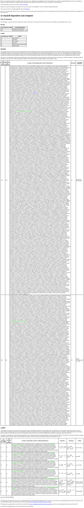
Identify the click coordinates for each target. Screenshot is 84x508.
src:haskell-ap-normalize (39, 71)
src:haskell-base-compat (23, 300)
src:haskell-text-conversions (56, 254)
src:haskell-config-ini (35, 96)
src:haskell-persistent (39, 209)
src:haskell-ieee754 (21, 164)
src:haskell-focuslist (14, 126)
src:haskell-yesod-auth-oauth (63, 284)
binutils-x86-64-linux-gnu (62, 484)
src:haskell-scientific (47, 228)
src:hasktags (38, 290)
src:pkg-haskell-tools (65, 291)
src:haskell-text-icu (66, 254)
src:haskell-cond (55, 94)
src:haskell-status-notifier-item (57, 241)
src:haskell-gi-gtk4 (34, 137)
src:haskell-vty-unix (14, 274)
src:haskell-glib (54, 138)
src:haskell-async (13, 73)
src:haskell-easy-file (54, 117)
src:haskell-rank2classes (28, 221)
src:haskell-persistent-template (16, 210)
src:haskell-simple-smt (51, 234)
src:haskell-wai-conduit (53, 274)
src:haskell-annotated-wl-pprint (49, 69)
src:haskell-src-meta (36, 240)
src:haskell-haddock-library (15, 142)
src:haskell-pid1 (26, 210)
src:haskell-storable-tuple (63, 242)
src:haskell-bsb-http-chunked (57, 81)
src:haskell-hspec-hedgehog (61, 156)
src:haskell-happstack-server (55, 142)
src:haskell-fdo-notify (14, 123)
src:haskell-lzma (13, 182)
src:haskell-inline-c (63, 165)
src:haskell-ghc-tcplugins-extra (37, 132)
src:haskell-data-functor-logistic (25, 107)
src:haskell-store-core (21, 244)
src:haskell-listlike (27, 180)
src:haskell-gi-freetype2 (38, 135)
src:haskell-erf (13, 120)
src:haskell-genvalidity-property (19, 131)
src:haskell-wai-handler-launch (25, 276)
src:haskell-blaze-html (54, 79)
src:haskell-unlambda (35, 267)
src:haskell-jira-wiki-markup (39, 170)
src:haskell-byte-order (16, 82)
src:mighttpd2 (42, 291)
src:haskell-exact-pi (37, 120)
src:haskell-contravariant (42, 97)
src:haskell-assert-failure (54, 72)
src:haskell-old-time (18, 202)
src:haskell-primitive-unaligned (27, 216)
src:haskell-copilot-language (34, 99)
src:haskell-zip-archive (48, 289)
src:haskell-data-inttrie (45, 107)
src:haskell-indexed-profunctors (52, 164)
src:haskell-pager (65, 205)
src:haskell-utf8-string (16, 270)
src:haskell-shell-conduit (25, 233)
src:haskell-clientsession (41, 91)
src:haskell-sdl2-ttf (33, 229)
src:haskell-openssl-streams (38, 203)
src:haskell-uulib (60, 270)
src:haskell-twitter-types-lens (16, 264)
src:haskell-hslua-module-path (26, 152)
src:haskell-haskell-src (53, 143)
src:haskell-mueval (60, 190)
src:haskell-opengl (64, 202)
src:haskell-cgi (59, 87)
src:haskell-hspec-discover (35, 156)
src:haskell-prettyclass (35, 214)
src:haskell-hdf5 (26, 144)
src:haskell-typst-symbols (22, 265)
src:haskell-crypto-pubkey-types (30, 101)
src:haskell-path (41, 208)
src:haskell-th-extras (62, 258)
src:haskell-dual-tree (27, 117)
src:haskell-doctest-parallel (54, 116)
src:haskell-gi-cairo (42, 133)
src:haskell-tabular (66, 246)
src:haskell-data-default (50, 106)
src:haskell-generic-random (17, 130)
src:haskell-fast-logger (61, 122)
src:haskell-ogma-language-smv (19, 201)
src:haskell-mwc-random (32, 193)
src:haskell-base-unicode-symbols (56, 75)
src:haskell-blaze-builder (44, 79)
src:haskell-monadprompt (24, 189)
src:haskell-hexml (54, 145)
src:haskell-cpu (20, 100)
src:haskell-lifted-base (63, 178)
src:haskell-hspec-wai (39, 157)
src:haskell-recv (47, 222)
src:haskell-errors (19, 120)
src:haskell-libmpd (28, 178)
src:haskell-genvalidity (39, 130)
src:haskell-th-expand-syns (52, 258)
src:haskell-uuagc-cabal (35, 270)
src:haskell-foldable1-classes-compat (37, 126)
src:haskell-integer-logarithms (52, 167)
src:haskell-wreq (55, 279)
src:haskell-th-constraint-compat (37, 403)
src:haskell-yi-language (26, 288)
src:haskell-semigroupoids (15, 389)
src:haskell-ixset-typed (27, 170)
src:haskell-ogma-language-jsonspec (50, 200)
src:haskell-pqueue (55, 213)
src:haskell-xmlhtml (62, 283)
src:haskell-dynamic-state (37, 117)
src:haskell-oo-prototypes (44, 202)
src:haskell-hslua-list (48, 151)
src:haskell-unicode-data (23, 266)
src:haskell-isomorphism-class (16, 170)
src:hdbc (48, 290)
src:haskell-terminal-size (34, 252)
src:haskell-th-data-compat (23, 258)
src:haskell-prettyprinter (45, 214)
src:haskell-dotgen (64, 116)
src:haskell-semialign (60, 229)
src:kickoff (23, 291)
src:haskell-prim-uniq (47, 215)
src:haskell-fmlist (64, 125)
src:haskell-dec (60, 109)
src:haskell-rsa (24, 227)
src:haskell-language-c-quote (39, 175)
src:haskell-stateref (59, 240)
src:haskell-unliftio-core (54, 267)
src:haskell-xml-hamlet (15, 283)
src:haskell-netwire (34, 194)
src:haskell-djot (50, 114)
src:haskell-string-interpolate (24, 245)
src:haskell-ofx (30, 199)
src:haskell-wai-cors (62, 274)
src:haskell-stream (30, 244)
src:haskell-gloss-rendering (18, 139)
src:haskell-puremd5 (40, 218)
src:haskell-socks (66, 238)
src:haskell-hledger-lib (26, 148)
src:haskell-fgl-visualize (48, 123)
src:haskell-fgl (29, 123)
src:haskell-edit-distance (19, 118)
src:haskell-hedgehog (41, 144)
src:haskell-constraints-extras (31, 97)
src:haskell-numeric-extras (40, 197)
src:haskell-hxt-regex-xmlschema (20, 163)
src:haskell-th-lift (13, 259)
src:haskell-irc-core (43, 169)
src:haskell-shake (63, 232)
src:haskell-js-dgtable (57, 170)
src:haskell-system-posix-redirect (55, 246)
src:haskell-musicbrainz (59, 192)
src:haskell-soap (50, 238)
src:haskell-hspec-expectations (48, 156)
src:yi (29, 293)
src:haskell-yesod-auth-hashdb (50, 284)
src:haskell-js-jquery (14, 171)
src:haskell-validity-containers (32, 271)
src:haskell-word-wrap (39, 279)
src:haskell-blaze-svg (14, 80)
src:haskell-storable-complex (40, 242)
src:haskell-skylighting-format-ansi (55, 235)
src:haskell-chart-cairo (35, 88)
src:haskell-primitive (64, 215)
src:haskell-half (32, 142)
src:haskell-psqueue (23, 218)
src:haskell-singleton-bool (61, 234)
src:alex (15, 66)
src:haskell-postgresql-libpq (16, 213)
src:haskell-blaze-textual (24, 80)
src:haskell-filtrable (62, 124)
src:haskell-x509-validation (46, 280)
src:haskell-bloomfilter (34, 80)
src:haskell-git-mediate (31, 138)
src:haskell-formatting (57, 126)
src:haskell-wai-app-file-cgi (31, 274)
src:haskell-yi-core (37, 286)
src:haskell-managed (33, 182)
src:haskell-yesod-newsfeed (55, 285)
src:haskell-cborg (13, 87)
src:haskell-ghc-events (42, 131)
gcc (65, 446)
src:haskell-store (13, 244)
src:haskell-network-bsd (52, 194)
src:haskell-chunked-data (15, 90)
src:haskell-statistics (46, 241)
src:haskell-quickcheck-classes (61, 218)
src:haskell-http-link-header (22, 161)
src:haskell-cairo (50, 85)
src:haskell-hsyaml (60, 157)
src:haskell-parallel (37, 207)
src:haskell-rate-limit (37, 221)
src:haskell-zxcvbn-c (31, 290)
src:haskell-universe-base (55, 266)
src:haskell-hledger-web (46, 148)
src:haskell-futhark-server (15, 129)
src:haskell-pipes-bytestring (55, 210)
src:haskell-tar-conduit (49, 247)
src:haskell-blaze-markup (64, 79)
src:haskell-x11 (62, 279)
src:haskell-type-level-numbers (49, 264)
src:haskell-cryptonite (43, 316)
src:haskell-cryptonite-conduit (20, 105)
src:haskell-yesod (30, 284)
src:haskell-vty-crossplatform (61, 273)
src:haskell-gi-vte (60, 137)
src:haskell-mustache (56, 366)
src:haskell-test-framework (54, 252)
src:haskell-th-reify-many (55, 259)
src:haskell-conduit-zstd (26, 96)
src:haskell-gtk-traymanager (45, 141)
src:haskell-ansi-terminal (61, 69)
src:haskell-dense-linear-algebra (43, 110)
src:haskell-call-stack (59, 85)
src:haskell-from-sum (25, 128)
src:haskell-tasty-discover (30, 248)
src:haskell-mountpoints (51, 190)
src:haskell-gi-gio (23, 136)
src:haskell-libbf (13, 178)
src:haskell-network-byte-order (63, 194)
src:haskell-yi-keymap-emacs (59, 286)
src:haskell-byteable (26, 82)
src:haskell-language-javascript (39, 176)
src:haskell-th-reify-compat (44, 259)
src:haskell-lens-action (33, 177)
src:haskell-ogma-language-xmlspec (47, 201)
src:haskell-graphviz (52, 139)
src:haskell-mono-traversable (57, 189)
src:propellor (12, 292)
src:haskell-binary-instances (44, 78)
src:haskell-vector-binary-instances (17, 272)
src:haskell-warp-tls (33, 277)
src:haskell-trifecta (48, 263)
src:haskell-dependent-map (56, 110)
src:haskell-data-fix (14, 107)
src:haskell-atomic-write (34, 73)
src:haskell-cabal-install (29, 85)
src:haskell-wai (22, 274)
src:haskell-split (29, 239)
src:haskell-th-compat (58, 257)
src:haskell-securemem (42, 229)
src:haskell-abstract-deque (28, 67)
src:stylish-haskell (33, 292)
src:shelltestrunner (25, 292)
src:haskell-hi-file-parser (15, 146)
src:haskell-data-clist (40, 106)
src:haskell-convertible (33, 98)
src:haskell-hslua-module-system (40, 152)
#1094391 (35, 92)
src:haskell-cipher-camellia (26, 90)
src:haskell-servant (56, 231)
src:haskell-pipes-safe (27, 212)
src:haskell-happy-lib (65, 142)
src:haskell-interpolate (14, 168)
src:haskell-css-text (31, 105)
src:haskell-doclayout (25, 116)
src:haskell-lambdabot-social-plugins (51, 174)
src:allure (19, 66)
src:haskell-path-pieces (58, 208)
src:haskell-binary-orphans (55, 78)
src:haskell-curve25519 (54, 105)
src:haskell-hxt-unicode (53, 163)
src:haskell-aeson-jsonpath (42, 68)
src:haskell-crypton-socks (63, 103)
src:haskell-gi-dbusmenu (15, 135)
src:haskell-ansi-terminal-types (16, 71)
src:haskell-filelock (14, 124)
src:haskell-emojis (14, 119)
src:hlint (67, 290)
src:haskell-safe (46, 227)
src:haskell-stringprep (54, 245)
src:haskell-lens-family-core (53, 177)
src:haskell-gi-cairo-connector (52, 133)
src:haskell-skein (22, 235)
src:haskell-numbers (30, 197)
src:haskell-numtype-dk (62, 197)
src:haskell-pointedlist (44, 212)
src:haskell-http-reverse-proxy (44, 161)
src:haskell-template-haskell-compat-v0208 (54, 251)
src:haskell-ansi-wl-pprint (28, 71)
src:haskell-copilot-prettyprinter (58, 99)
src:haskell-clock (49, 91)
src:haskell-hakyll (25, 142)
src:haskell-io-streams (51, 168)
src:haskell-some (13, 239)
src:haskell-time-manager (54, 260)
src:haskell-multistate (38, 192)
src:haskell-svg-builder (15, 246)
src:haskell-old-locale (36, 371)
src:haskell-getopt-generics (32, 131)
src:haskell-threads (21, 260)
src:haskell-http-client (63, 158)
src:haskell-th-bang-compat (48, 257)
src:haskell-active (56, 67)
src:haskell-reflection (14, 224)
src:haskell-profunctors (50, 216)
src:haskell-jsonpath (30, 171)
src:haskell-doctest (44, 116)
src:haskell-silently (19, 234)
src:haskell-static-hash (37, 241)
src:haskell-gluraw (28, 139)
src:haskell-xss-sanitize (15, 284)
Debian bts (27, 9)
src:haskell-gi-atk (33, 133)
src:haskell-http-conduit (50, 160)
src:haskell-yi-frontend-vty (47, 286)
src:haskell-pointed (36, 212)
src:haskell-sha (56, 232)
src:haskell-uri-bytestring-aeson (39, 269)
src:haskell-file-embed (57, 123)
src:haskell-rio (56, 226)
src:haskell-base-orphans (33, 75)
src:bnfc (23, 66)
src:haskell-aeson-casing (22, 68)
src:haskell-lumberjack (61, 181)
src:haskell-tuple (55, 263)
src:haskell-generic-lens (54, 129)
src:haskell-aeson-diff (32, 68)
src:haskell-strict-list (59, 244)
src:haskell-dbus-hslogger (43, 109)
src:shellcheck (18, 292)
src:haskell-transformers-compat (37, 263)
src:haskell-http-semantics (56, 161)
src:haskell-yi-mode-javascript (61, 288)
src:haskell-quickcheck (50, 218)
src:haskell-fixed (35, 125)
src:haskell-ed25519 (30, 326)
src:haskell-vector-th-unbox (26, 273)
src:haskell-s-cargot (38, 227)
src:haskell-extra (52, 122)
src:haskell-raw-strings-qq (47, 221)
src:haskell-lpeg (13, 181)
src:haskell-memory (35, 183)
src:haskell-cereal (30, 87)
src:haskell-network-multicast (52, 195)
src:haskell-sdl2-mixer (24, 229)
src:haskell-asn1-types (44, 72)
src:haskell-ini (55, 165)
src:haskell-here (20, 145)
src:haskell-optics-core (59, 203)
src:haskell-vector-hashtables (42, 272)
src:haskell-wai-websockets (15, 277)
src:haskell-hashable (14, 143)
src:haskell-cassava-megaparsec (50, 86)
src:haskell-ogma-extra (56, 199)
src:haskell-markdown (52, 182)
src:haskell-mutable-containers (20, 193)
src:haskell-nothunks (21, 197)
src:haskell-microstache (30, 186)
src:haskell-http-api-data (53, 158)
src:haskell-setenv (40, 232)
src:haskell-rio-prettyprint (15, 227)
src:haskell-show (56, 233)
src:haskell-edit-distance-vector (30, 118)
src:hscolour (12, 291)
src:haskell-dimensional (50, 113)
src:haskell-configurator (51, 312)
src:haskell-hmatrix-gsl (64, 148)
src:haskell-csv (39, 105)
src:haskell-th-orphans (33, 259)
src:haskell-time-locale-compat (42, 260)
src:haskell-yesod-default (34, 285)
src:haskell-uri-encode (51, 269)
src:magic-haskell (35, 291)
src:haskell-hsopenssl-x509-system (32, 155)
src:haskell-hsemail (44, 150)
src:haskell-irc (36, 169)
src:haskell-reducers (55, 222)
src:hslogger (17, 291)
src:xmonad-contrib (61, 292)
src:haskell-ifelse (29, 164)
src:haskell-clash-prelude (64, 90)
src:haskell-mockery (44, 187)
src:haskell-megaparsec (26, 183)
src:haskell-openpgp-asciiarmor (26, 203)
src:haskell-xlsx (36, 282)
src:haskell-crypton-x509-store (27, 104)
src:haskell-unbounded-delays (44, 265)
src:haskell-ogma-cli (37, 199)
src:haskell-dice (13, 113)
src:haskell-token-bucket (42, 261)
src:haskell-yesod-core (24, 285)
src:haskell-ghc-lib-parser (64, 131)
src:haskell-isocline (62, 169)
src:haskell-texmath (38, 253)
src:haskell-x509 (16, 280)
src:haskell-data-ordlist (62, 319)
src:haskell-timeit (13, 261)
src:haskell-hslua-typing (23, 344)
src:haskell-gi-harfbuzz (43, 137)
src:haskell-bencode (62, 77)
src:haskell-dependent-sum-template (17, 15)
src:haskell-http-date (59, 160)
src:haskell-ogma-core (46, 199)
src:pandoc (53, 291)
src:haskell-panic (21, 207)
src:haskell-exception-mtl (46, 120)
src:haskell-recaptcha (26, 222)
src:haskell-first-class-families (25, 125)
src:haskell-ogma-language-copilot (22, 200)
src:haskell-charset (19, 88)
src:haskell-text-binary (56, 253)
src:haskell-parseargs (58, 207)
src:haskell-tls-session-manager (30, 261)
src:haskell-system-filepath (42, 246)
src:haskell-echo (61, 117)
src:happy (20, 67)
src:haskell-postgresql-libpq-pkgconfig (30, 213)
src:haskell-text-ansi (47, 253)
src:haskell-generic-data (32, 129)
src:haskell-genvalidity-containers (51, 130)
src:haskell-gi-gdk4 (56, 135)
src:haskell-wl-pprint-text (19, 279)
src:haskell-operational (49, 203)
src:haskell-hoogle (22, 149)
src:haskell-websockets (51, 277)
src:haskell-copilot (50, 98)
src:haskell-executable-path (15, 122)
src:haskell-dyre (46, 117)
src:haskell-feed (22, 123)
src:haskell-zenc (21, 289)
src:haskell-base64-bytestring (32, 77)
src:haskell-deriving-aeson (46, 111)
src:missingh (48, 291)
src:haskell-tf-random (26, 257)
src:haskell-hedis (62, 144)
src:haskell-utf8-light (29, 410)
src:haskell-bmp (42, 80)
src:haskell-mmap (27, 187)
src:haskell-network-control (29, 195)
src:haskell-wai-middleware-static (60, 276)
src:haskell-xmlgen (54, 283)
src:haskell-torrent (14, 263)
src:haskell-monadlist (14, 189)
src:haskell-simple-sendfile (40, 234)
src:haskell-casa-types (19, 86)
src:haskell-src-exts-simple (15, 240)
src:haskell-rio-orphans (64, 226)
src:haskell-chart (26, 88)
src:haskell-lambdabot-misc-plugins (59, 173)
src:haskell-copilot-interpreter (21, 99)
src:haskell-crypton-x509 (15, 104)
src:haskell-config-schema (45, 96)
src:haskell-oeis (23, 199)
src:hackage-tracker (14, 67)
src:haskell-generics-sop (29, 130)
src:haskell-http (45, 158)
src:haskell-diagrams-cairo (17, 112)
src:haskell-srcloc (44, 240)
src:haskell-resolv (13, 226)
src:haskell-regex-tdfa (24, 225)
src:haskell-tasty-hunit (38, 250)
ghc (62, 446)
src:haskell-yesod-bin (14, 285)
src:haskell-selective (51, 229)
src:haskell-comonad (60, 93)
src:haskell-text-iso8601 (15, 256)
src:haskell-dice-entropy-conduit (23, 113)
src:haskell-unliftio (44, 267)
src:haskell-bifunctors (14, 78)
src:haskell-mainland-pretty (23, 182)
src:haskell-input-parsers (15, 167)
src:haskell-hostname (35, 341)
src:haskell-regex (22, 224)
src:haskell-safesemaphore (15, 228)
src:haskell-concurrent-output (33, 94)
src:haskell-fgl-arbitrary (37, 123)
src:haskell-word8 (47, 279)
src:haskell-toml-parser (52, 261)
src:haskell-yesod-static (19, 286)
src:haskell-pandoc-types (60, 206)
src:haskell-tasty (58, 247)
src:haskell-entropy (44, 119)
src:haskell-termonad (43, 252)
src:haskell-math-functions (15, 183)
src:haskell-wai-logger (48, 276)
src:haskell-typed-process (61, 264)
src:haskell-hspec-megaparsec (16, 157)
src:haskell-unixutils (26, 267)
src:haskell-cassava (40, 86)
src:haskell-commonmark (60, 92)
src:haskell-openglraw (14, 203)
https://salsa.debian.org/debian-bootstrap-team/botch (40, 501)
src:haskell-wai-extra (14, 276)
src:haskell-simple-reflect (29, 234)
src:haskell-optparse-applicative (22, 205)
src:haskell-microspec (20, 186)
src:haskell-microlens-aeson (20, 184)
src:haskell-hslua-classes (20, 151)
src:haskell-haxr (61, 143)
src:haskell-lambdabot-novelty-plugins (18, 174)
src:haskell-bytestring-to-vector (42, 84)
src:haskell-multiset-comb (28, 192)
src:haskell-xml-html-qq (35, 283)
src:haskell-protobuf (14, 218)
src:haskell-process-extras (40, 216)
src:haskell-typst (13, 265)
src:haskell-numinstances (51, 197)
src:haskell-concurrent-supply (46, 94)
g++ (73, 447)
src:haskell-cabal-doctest (18, 85)
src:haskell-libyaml (36, 178)
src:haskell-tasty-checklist (18, 248)
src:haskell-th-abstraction (36, 257)
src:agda (11, 66)
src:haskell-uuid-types (52, 270)
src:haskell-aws (50, 74)
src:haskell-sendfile (39, 231)
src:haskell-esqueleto (28, 120)
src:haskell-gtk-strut (35, 141)
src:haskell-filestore (54, 124)
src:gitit (53, 66)
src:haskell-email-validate (60, 118)
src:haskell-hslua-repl (60, 154)
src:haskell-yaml (23, 284)
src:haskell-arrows (65, 71)
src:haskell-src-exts (62, 239)
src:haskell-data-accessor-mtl (16, 106)
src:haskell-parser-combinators (23, 208)
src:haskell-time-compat (30, 260)
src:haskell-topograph (62, 261)
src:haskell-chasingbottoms (46, 88)
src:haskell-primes (56, 215)
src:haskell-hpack (27, 150)
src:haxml (44, 290)
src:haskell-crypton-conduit (39, 103)
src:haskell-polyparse (54, 212)
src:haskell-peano (24, 209)
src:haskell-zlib (66, 289)
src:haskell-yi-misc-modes (37, 288)
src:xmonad (54, 292)
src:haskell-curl (45, 105)
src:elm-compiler (47, 66)
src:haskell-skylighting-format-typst (62, 237)
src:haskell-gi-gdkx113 (15, 136)
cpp (60, 447)
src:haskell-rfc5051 (48, 226)
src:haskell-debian (53, 109)
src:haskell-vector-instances (54, 272)
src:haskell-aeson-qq (63, 68)
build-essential (69, 447)
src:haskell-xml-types (44, 283)
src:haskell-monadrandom (35, 189)
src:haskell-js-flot (65, 170)
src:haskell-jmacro (49, 170)
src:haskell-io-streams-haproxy (62, 168)
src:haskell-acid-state (48, 67)
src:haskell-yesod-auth (39, 284)
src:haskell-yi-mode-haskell (49, 288)
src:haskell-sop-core (21, 239)
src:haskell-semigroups (21, 231)
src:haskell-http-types (17, 162)
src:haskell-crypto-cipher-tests (62, 100)
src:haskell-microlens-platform (54, 184)
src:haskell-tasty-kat (47, 250)
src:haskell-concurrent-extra (21, 94)
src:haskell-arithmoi (56, 71)
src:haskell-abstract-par (39, 67)
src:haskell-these (13, 260)
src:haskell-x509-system (35, 280)
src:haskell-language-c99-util (16, 176)
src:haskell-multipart (18, 192)
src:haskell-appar (48, 71)
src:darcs (42, 66)
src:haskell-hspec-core (25, 156)
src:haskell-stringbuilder (44, 245)
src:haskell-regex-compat (53, 224)
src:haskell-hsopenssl (19, 155)
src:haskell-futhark (43, 128)
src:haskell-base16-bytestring (60, 300)
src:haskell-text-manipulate (26, 256)
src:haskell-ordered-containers (47, 205)
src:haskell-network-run (63, 195)
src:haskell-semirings (30, 231)
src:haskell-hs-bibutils (35, 150)
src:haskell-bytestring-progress (28, 84)
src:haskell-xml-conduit (52, 282)
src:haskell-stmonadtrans (29, 242)
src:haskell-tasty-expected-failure (43, 248)
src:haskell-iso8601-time (53, 169)
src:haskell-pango (13, 207)
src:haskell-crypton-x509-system (41, 104)
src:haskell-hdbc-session (17, 144)
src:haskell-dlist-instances (64, 323)
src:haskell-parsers (34, 208)
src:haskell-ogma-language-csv (36, 200)
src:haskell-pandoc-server (49, 206)
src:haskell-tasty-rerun (19, 251)
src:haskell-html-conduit (36, 158)
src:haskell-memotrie (44, 183)
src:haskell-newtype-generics (35, 196)
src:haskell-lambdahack (18, 175)
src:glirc (56, 66)
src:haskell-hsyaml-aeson (54, 345)
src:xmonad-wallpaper (22, 293)
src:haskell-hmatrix (55, 148)
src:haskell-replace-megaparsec (47, 225)
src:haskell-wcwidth (41, 277)
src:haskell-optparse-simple (35, 205)
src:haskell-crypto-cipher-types (16, 101)
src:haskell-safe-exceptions (55, 227)
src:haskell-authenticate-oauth (30, 74)
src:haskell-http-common (39, 160)
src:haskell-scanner (39, 228)
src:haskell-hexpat (62, 145)
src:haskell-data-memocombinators (58, 107)
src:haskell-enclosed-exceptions (24, 119)
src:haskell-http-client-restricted (16, 160)
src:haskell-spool (44, 239)
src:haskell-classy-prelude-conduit (28, 91)
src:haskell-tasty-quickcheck (28, 399)
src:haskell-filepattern (44, 124)
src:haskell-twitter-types (65, 263)
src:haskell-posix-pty (63, 212)
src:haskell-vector (50, 271)
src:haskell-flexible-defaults (45, 125)
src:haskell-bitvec (27, 79)
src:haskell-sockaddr (58, 238)
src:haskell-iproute (21, 169)
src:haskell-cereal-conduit (40, 87)
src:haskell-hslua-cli (30, 151)
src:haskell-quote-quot (48, 220)
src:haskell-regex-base (43, 224)
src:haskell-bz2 (52, 84)
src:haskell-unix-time (17, 267)
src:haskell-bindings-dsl (18, 79)
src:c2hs (26, 66)
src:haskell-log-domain (45, 180)
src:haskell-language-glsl (27, 176)
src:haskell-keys (58, 171)
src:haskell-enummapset (54, 119)
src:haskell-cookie (42, 98)
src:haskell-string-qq (34, 245)
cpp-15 (64, 447)
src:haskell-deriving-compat (58, 111)
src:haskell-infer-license (37, 165)
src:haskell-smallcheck (14, 238)
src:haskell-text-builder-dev (31, 254)
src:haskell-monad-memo (55, 188)
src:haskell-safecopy (65, 227)
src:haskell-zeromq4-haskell (31, 289)
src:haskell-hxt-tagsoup (42, 163)
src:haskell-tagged (14, 247)
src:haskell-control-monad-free (27, 313)
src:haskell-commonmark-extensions (17, 93)
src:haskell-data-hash (36, 107)
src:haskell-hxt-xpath (62, 163)
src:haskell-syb (23, 246)
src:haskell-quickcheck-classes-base (17, 219)
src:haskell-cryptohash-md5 (53, 101)
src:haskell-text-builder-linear (43, 254)
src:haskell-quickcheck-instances (32, 219)
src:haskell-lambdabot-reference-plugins (34, 174)
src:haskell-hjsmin (54, 146)
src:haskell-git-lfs (22, 138)
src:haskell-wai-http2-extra (38, 276)
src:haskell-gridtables (60, 139)
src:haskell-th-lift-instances (23, 259)
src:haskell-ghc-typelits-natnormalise (22, 133)
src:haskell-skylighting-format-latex (46, 237)
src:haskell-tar (42, 247)
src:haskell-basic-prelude (52, 77)
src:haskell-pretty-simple (25, 214)
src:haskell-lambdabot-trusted (27, 357)
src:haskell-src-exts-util (26, 240)
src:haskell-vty (51, 273)
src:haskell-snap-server (41, 238)
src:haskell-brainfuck (27, 81)
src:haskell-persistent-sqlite (64, 209)
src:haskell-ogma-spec (60, 201)
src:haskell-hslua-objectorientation (36, 154)
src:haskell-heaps (33, 144)
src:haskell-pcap (17, 209)
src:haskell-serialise (48, 231)
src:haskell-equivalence (64, 119)
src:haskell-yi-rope (14, 289)
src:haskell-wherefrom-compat (19, 278)
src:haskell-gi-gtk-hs (17, 137)
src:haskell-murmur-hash (49, 192)
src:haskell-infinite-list (47, 165)
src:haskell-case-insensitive (30, 86)
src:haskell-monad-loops (45, 188)
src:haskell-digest (41, 113)
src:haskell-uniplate (45, 266)
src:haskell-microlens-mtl (42, 184)
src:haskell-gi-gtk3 (26, 137)
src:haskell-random (57, 220)
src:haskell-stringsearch (64, 245)
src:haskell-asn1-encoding (23, 72)
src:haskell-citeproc (36, 90)
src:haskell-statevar (18, 241)
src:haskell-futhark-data (52, 128)
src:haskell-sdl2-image (14, 229)
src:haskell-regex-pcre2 (64, 224)
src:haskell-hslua (59, 150)
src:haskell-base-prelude (43, 75)
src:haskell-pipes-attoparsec (43, 210)
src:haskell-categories (62, 86)
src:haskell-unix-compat (29, 409)
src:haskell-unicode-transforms (34, 266)
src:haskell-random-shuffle (16, 221)
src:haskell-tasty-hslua (19, 250)
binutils (60, 482)
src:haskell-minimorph (59, 186)
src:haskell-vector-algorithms (60, 271)
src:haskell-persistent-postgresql (51, 209)
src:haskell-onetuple (27, 202)
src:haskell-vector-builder (30, 272)
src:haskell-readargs (18, 222)
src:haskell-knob (65, 171)
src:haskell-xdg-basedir (46, 417)
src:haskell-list (20, 180)
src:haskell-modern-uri (60, 187)
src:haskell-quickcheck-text (24, 220)
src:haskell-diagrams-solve (50, 112)
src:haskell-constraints (20, 97)
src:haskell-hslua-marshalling (59, 151)
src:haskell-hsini (52, 150)
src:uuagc (45, 292)
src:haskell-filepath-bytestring (33, 124)
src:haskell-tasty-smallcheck (30, 251)
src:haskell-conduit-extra (15, 96)
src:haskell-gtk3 (55, 141)
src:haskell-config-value (56, 96)
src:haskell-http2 (26, 162)
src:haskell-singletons (14, 235)
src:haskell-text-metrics (37, 256)
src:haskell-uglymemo (32, 265)
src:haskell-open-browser (55, 202)
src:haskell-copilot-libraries (46, 99)
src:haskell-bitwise (35, 79)
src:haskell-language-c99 (50, 175)
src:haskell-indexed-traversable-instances (23, 165)
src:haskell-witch (39, 278)
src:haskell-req (65, 225)
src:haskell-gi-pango (52, 137)
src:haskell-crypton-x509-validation (55, 104)
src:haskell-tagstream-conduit (32, 247)
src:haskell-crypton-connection (51, 103)
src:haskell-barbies (57, 74)
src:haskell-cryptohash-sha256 (18, 103)
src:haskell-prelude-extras (64, 213)
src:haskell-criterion (27, 100)
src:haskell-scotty (56, 228)
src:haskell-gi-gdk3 (47, 135)
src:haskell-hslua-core (39, 151)
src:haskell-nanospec (51, 193)
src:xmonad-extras (14, 293)
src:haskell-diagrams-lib (40, 112)
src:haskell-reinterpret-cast (35, 225)
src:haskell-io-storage (41, 168)
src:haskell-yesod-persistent (50, 421)
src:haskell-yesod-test (28, 286)
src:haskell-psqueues (31, 218)
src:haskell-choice (64, 88)
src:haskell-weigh (60, 277)
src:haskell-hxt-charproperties (50, 162)
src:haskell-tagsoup (22, 247)
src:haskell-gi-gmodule (40, 136)
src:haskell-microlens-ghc (31, 184)
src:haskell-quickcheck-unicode (36, 220)
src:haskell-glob (61, 138)
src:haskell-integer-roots (64, 167)
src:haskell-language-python (52, 176)
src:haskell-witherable (47, 278)
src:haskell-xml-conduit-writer (63, 282)
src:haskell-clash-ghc (45, 90)
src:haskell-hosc (58, 149)
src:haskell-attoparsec (43, 73)
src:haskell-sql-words (53, 239)
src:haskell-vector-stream (15, 273)
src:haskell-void (44, 273)
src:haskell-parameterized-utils (47, 207)
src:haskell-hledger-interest (15, 148)
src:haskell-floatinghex (56, 125)
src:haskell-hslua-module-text (53, 152)
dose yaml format (24, 4)
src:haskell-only (35, 202)
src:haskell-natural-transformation (63, 193)
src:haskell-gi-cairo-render (64, 133)
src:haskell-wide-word (30, 278)
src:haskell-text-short (57, 256)
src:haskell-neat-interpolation (16, 194)
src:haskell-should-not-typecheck (45, 233)
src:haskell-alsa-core (28, 69)
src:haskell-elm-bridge (50, 118)
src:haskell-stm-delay (18, 242)
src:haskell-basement (42, 77)
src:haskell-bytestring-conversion (63, 82)
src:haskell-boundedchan (40, 303)
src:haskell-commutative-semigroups (47, 93)
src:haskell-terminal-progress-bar (21, 252)
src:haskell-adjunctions (65, 67)
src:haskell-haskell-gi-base (43, 143)
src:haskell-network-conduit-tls (16, 195)
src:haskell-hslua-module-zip (23, 154)
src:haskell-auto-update (41, 74)
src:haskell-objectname (15, 199)
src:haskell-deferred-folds (31, 110)
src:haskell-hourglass (18, 150)
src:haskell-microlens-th (59, 361)
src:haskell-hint (46, 146)
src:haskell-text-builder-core (19, 254)
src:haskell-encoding (35, 119)
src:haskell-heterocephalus (37, 145)
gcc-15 (61, 465)
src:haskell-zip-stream (58, 289)
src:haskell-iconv (13, 164)
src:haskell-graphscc (43, 139)
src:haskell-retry (40, 226)
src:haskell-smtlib (23, 238)
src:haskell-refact (63, 222)
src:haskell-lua (28, 181)
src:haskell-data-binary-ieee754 (29, 106)
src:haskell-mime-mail (39, 186)
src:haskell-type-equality (27, 264)
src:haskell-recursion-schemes (37, 222)
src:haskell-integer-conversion (39, 167)
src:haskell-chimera (56, 88)
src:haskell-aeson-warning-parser (17, 69)
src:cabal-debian (32, 66)
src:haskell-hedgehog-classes (52, 144)
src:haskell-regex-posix (15, 225)
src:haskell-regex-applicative (32, 224)
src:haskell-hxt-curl (60, 162)
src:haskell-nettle (26, 194)
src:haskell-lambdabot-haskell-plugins (30, 173)
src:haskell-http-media (33, 161)
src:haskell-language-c (28, 175)
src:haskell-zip (40, 289)
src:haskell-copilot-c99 (59, 98)
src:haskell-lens (24, 177)
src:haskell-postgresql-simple (44, 213)
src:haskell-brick (35, 81)
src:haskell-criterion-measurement (39, 100)
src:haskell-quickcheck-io (44, 219)
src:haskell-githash (40, 138)
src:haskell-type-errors (37, 264)
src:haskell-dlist (56, 114)
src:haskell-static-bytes (27, 241)
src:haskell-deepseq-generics (19, 110)
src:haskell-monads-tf (45, 189)
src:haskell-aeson (13, 68)
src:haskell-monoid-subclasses (39, 190)
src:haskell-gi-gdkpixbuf (65, 135)
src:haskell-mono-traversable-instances (40, 365)
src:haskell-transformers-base (24, 263)
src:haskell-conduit (63, 94)
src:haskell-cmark (57, 91)
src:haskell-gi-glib (31, 136)
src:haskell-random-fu (22, 383)
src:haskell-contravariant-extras (54, 97)
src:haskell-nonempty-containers (55, 196)
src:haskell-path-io (49, 208)
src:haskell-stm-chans (32, 395)
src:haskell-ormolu (58, 205)
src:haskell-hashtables (23, 143)
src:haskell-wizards (56, 278)
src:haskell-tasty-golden (55, 248)
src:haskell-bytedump (35, 82)
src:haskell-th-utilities (65, 259)
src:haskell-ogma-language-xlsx (33, 201)
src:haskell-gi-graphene (59, 136)
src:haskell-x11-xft (49, 416)
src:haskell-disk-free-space (30, 114)
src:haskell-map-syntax (42, 182)
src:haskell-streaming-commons (41, 244)
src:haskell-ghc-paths (26, 132)
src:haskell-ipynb (29, 169)
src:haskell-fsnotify (35, 128)
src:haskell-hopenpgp (39, 149)
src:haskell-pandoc (14, 206)
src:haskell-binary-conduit (32, 78)
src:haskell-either (41, 118)
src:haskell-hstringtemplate (50, 157)
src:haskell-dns (17, 116)
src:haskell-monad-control (22, 188)
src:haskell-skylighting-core (42, 235)
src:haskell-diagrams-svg (62, 112)
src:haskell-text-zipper (17, 257)
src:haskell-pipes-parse (17, 212)
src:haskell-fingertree (14, 125)
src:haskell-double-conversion (16, 117)
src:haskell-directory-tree (19, 114)
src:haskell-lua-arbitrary (37, 181)
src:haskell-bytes (52, 82)
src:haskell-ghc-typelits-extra (51, 132)
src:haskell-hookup (30, 149)
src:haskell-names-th (42, 193)
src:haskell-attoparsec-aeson (54, 73)
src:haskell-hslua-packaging (50, 154)
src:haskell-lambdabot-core (15, 173)
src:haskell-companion (47, 310)
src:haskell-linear (13, 180)
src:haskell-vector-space (65, 272)
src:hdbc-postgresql (54, 290)
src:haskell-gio (15, 138)
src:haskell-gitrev (47, 138)
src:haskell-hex (47, 145)
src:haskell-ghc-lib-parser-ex (16, 132)
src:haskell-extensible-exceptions (42, 122)
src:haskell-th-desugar (33, 258)
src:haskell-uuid (44, 270)
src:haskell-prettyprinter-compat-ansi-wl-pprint (20, 215)
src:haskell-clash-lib (54, 90)
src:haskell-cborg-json (22, 87)
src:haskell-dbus (34, 109)
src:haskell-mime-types (50, 186)
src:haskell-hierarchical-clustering (27, 146)
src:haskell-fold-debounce (24, 126)
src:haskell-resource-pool (23, 226)
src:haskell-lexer (63, 177)
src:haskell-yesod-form (44, 285)
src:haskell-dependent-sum (61, 320)
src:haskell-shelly (34, 233)
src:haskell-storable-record (52, 242)
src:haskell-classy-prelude (15, 91)
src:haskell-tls (20, 261)
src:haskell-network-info (40, 195)
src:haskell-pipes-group (50, 377)
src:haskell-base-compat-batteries (20, 75)
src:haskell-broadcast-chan (45, 81)
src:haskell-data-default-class (61, 106)
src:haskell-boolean (50, 80)
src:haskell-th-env (42, 258)
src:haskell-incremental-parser (39, 164)
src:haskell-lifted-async (54, 178)
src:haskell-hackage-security (64, 141)
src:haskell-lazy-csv (63, 176)
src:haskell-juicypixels (39, 171)
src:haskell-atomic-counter (23, 73)
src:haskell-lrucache (21, 181)
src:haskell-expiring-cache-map (28, 122)
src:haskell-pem (31, 209)
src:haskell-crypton (29, 103)
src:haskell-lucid (45, 181)
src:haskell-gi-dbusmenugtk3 (26, 135)
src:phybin (58, 291)
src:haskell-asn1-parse (34, 72)
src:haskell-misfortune (18, 187)
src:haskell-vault (42, 271)
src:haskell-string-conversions (23, 396)
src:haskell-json (22, 171)
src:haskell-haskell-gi (32, 143)
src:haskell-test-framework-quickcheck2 (25, 253)
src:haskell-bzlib (58, 84)
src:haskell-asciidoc (14, 72)
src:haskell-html (27, 158)
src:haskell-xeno (29, 282)
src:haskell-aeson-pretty (54, 68)
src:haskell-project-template (61, 216)
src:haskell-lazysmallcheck (15, 177)
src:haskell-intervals (23, 168)
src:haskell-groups (17, 141)
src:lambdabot (28, 291)
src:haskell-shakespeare (15, 233)
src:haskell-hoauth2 (14, 149)
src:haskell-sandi (24, 228)
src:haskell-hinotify (39, 146)
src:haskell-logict (65, 180)
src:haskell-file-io (66, 123)
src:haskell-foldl (48, 126)
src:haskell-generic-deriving (43, 129)
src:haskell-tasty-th (41, 251)
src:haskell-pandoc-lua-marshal (37, 206)
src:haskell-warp (25, 277)
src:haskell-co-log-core (25, 92)
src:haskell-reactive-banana (59, 221)
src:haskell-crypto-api (51, 100)
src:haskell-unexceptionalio (56, 265)
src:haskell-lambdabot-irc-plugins (45, 173)
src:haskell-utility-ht (26, 270)
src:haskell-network (42, 194)
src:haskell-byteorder (44, 82)
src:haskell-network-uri (15, 196)
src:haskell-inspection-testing (26, 167)
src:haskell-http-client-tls (29, 160)
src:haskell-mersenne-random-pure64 (57, 183)
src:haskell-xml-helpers (25, 283)
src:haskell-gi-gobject (49, 136)
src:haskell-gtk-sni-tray (26, 141)
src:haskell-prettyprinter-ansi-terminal (59, 214)
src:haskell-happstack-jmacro (42, 142)
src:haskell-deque (36, 111)
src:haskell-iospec (13, 169)
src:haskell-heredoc (28, 145)
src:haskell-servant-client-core (18, 232)
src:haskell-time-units (64, 260)
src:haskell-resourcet (32, 226)
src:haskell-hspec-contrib (15, 156)
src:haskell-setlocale (48, 232)
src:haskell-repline (58, 225)
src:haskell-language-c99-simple (63, 175)
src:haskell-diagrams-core (29, 112)
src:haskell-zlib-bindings (15, 290)
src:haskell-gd (24, 129)
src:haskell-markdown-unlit (63, 182)
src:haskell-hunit (33, 162)
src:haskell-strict (51, 244)
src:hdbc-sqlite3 (61, 290)
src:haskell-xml (43, 282)
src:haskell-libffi (20, 178)
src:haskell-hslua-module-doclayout (41, 342)
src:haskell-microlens (25, 361)
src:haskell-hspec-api (51, 155)
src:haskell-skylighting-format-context (31, 237)
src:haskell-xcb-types (56, 280)
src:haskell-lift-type (45, 178)
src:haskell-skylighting (31, 235)
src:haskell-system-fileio (31, 246)
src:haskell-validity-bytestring (19, 271)
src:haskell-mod (52, 187)
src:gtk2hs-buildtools (63, 66)
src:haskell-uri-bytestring (27, 269)
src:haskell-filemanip (22, 124)
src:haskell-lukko (53, 181)
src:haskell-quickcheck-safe (56, 219)
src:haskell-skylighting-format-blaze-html (41, 391)
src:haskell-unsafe (18, 269)
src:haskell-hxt (40, 162)
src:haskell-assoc (62, 72)
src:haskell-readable (55, 383)
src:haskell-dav (27, 109)
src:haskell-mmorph (35, 187)
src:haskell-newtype (24, 196)
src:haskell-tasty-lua (56, 250)
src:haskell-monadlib (65, 188)
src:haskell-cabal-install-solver (40, 85)
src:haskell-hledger (62, 146)
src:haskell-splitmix (37, 239)
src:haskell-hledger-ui (35, 148)
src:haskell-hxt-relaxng (32, 163)
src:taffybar (40, 292)
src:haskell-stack (51, 240)
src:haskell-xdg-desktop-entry (19, 282)
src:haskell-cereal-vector (51, 87)
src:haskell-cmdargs (16, 92)
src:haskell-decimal (28, 320)
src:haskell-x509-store (25, 280)
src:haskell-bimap (23, 78)
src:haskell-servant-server (30, 232)
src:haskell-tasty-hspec (28, 250)
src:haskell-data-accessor (64, 105)
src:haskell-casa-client (65, 306)
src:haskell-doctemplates (35, 116)
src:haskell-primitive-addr (15, 216)
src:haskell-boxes (19, 81)
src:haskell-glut (35, 139)
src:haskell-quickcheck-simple (48, 382)
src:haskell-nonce (44, 196)
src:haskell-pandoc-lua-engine (24, 206)
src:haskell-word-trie (29, 279)
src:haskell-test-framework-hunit (43, 401)
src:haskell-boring (58, 80)
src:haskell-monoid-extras (27, 190)
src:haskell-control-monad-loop (21, 98)
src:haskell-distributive (41, 114)
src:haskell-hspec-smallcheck (29, 157)
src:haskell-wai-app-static (42, 274)
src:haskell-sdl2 (63, 228)
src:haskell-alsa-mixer (37, 69)
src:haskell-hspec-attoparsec (62, 155)
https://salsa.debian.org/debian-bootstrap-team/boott (40, 504)
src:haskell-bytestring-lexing (16, 84)
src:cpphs (38, 66)
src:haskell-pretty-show (15, 214)
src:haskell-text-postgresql (47, 256)
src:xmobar (49, 292)
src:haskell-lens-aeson (42, 177)
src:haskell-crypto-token (42, 101)
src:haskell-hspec (43, 155)
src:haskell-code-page (42, 92)
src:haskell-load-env (36, 180)
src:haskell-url (59, 269)
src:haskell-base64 (21, 77)
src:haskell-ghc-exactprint (53, 131)
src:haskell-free (18, 128)
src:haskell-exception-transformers (59, 120)
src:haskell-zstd (24, 290)
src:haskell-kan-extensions (49, 171)
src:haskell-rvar (30, 227)
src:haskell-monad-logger (34, 188)
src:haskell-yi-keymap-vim (15, 288)
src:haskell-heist (13, 145)
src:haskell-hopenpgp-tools (49, 149)
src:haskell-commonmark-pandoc (33, 93)
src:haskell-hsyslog (20, 158)
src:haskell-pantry (28, 207)
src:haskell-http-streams (15, 348)
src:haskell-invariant (32, 168)
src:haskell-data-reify (19, 109)
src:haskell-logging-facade (56, 180)
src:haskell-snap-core (31, 238)
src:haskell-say (32, 228)
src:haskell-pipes (33, 210)
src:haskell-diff (34, 113)
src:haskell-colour (51, 92)
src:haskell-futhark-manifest (63, 128)
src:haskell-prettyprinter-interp (36, 215)
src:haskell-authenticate (18, 74)
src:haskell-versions (37, 273)
